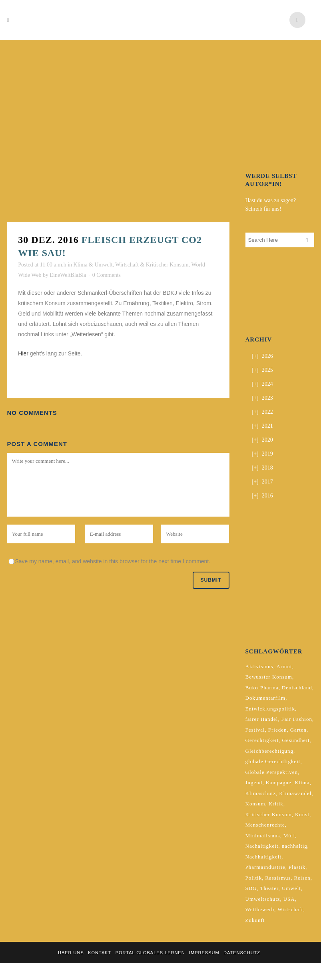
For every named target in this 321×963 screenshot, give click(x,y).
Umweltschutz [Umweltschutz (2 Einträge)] (262, 899)
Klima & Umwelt (93, 265)
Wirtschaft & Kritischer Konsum (151, 265)
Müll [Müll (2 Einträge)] (289, 836)
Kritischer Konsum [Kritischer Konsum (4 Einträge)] (268, 814)
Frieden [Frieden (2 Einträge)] (277, 730)
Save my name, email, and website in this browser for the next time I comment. (113, 561)
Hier (24, 353)
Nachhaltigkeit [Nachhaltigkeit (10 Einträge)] (263, 857)
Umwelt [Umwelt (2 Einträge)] (291, 888)
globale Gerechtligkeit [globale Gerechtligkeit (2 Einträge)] (273, 761)
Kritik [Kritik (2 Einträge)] (276, 804)
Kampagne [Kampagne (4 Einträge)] (278, 782)
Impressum (204, 952)
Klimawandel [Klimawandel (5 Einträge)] (295, 793)
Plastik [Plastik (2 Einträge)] (297, 867)
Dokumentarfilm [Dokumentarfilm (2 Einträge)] (265, 698)
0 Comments (106, 275)
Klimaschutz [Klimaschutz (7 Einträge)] (260, 793)
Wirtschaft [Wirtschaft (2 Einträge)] (290, 909)
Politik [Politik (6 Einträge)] (253, 878)
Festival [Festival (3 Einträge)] (255, 730)
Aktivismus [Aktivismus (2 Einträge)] (259, 666)
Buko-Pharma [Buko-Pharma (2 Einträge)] (262, 688)
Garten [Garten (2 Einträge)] (298, 730)
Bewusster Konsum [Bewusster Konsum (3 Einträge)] (268, 677)
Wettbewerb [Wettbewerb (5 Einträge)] (259, 909)
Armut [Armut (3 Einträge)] (284, 666)
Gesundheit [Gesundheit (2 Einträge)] (295, 740)
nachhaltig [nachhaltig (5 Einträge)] (294, 846)
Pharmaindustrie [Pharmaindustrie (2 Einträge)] (265, 867)
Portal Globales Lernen (150, 952)
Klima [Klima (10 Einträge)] (302, 782)
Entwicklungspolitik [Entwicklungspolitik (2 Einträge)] (270, 709)
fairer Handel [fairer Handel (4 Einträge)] (261, 719)
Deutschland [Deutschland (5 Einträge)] (297, 688)
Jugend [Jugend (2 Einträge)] (254, 782)
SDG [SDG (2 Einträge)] (251, 888)
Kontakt (99, 952)
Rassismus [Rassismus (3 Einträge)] (278, 878)
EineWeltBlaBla (68, 275)
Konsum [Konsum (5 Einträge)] (255, 804)
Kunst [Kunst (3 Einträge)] (302, 814)
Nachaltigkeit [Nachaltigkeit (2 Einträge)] (262, 846)
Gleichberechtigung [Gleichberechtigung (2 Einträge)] (269, 751)
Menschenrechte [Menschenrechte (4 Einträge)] (265, 825)
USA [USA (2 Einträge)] (289, 899)
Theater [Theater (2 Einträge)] (269, 888)
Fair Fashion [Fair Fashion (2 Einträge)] (296, 719)
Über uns (71, 952)
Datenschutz (241, 952)
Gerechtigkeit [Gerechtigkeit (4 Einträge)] (262, 740)
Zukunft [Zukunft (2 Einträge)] (255, 920)
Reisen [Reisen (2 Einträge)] (302, 878)
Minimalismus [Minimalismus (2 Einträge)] (262, 836)
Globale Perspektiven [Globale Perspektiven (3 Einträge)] (271, 772)
